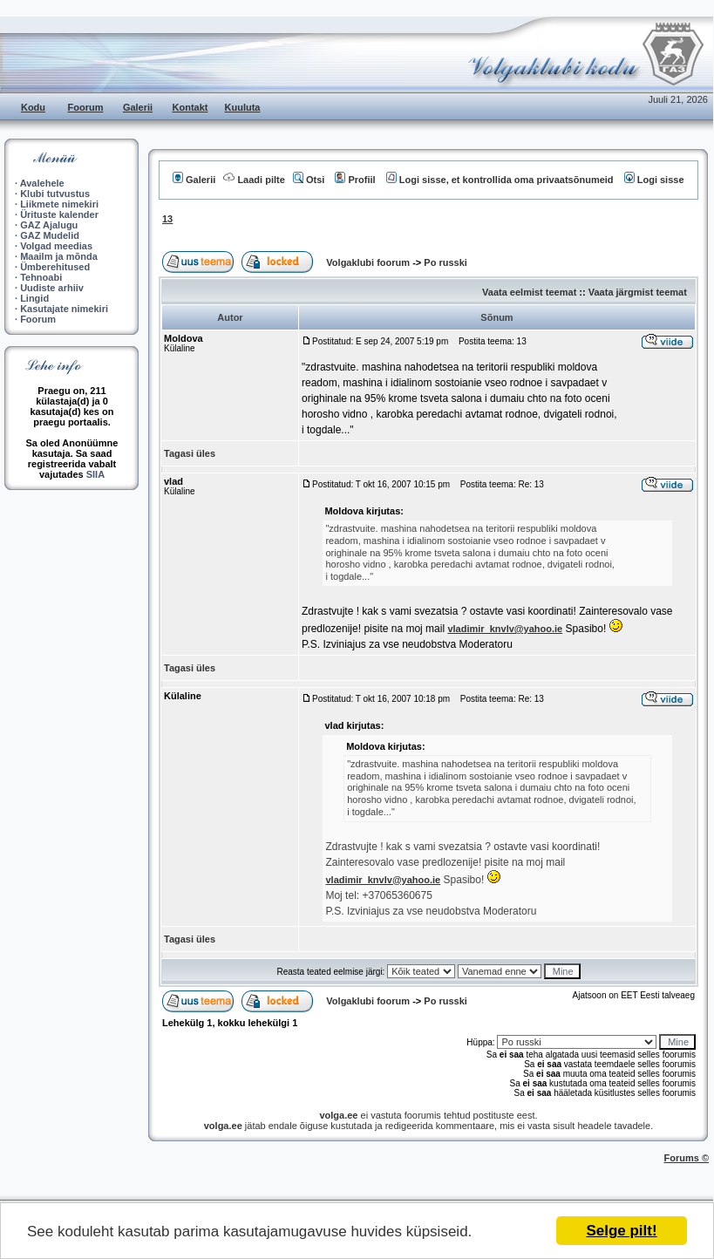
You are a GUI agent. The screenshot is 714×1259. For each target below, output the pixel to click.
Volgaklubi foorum (369, 262)
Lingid (34, 298)
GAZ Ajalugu (49, 225)
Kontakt (190, 107)
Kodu (33, 107)
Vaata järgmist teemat (637, 292)
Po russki (445, 262)
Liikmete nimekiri (59, 204)
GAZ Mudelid (49, 235)
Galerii (138, 107)
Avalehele (42, 183)
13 (167, 219)
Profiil (355, 179)
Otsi (308, 179)
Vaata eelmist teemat (529, 292)
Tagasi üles (189, 453)
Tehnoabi (41, 277)
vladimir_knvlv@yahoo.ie (504, 628)
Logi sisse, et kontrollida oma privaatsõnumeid (500, 179)
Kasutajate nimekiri (64, 308)
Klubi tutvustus (55, 193)
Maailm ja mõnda (59, 256)
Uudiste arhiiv (52, 287)
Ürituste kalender (59, 214)
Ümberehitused (55, 267)
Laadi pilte (253, 179)
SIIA (95, 474)
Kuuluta (243, 107)
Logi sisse (654, 179)
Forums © (687, 1158)
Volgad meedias (56, 246)
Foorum (86, 107)
